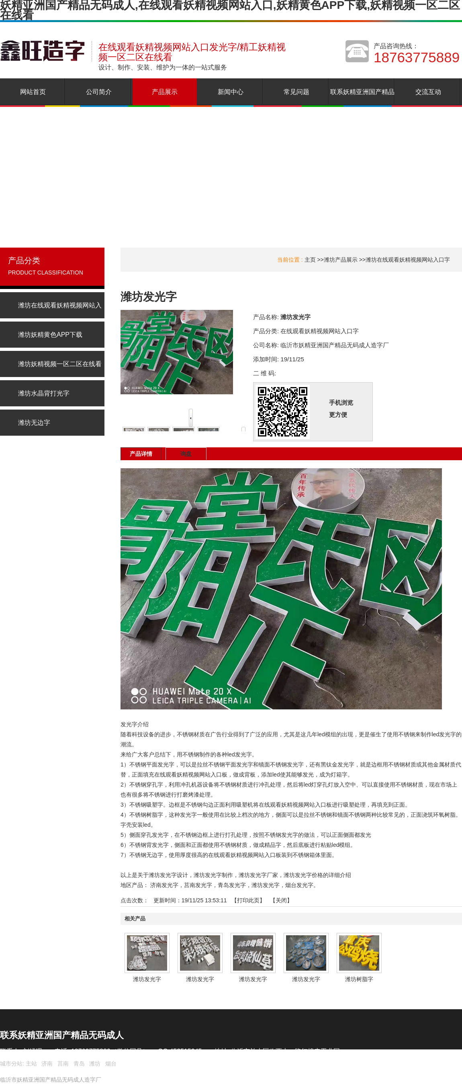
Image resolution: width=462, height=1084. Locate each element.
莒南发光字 (198, 885)
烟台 (111, 1063)
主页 (310, 259)
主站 (30, 1063)
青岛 (79, 1063)
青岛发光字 (232, 885)
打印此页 (248, 900)
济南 (47, 1063)
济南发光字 (164, 885)
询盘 (186, 454)
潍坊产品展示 (341, 259)
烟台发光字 (299, 885)
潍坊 (94, 1063)
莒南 (63, 1063)
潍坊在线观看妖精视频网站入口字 (408, 259)
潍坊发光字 (265, 885)
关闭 (281, 900)
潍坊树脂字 (359, 979)
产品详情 (141, 454)
